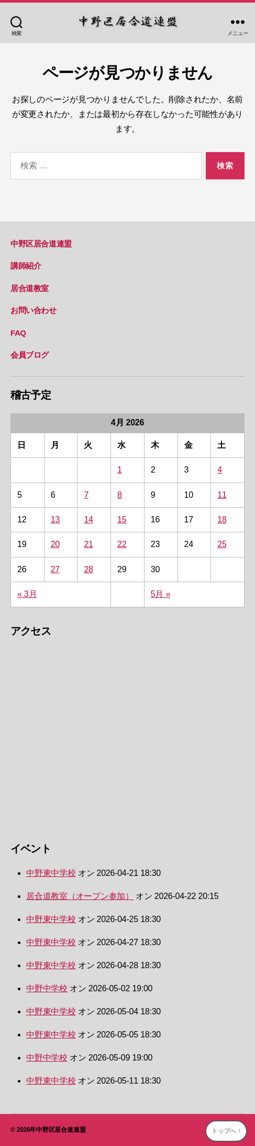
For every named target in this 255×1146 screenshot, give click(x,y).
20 (55, 544)
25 (221, 544)
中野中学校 (47, 988)
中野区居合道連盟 (41, 243)
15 (121, 519)
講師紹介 (25, 265)
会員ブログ (29, 354)
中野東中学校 (51, 873)
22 (121, 544)
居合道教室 (29, 288)
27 (55, 569)
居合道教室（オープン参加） (80, 896)
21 (88, 544)
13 (55, 519)
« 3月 (27, 594)
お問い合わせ (33, 310)
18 (221, 519)
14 (88, 519)
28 (88, 569)
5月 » (160, 594)
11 (221, 494)
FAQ (18, 332)
